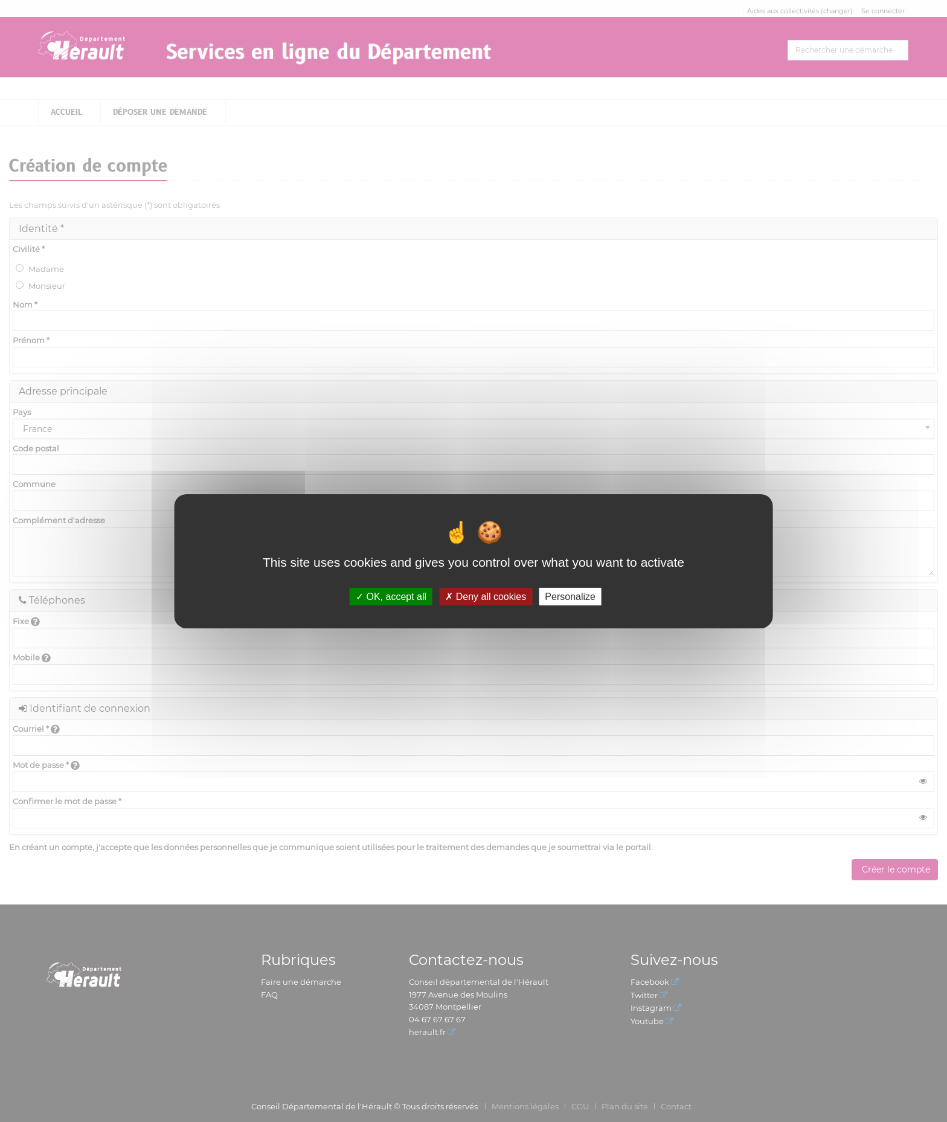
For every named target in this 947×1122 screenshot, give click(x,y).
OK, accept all (391, 596)
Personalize (570, 596)
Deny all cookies (485, 596)
